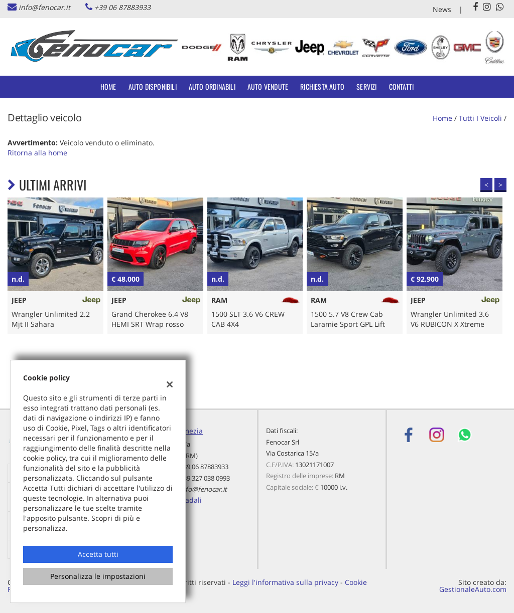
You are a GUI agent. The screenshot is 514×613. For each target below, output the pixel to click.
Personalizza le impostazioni (98, 576)
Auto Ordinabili (212, 86)
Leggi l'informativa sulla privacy (285, 582)
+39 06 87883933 (122, 7)
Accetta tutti (98, 554)
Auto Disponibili (152, 86)
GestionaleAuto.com (472, 589)
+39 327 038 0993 (205, 478)
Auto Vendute (267, 86)
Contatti (401, 86)
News (442, 9)
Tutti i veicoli (480, 118)
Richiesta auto (322, 86)
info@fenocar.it (44, 7)
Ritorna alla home (37, 152)
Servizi (366, 86)
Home (108, 86)
